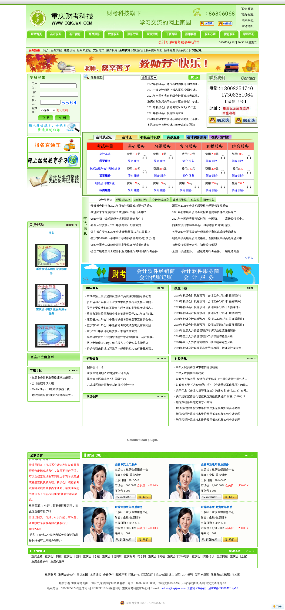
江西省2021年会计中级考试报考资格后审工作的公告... (120, 319)
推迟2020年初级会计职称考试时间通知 (171, 124)
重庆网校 (222, 556)
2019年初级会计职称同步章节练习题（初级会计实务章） (209, 348)
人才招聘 (187, 574)
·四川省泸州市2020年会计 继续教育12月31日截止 (201, 225)
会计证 (127, 137)
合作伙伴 (108, 574)
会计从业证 (104, 137)
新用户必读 (84, 50)
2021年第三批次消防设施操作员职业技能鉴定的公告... (120, 296)
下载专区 (171, 34)
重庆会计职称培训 (178, 556)
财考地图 (247, 26)
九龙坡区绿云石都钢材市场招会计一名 (110, 384)
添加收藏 (247, 14)
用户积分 (111, 50)
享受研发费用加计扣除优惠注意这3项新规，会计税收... (120, 337)
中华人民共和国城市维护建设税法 (197, 367)
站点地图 (82, 574)
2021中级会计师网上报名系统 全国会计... (172, 90)
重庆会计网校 (53, 556)
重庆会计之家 (238, 556)
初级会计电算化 (105, 183)
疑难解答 (190, 34)
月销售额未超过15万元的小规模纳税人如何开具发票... (120, 348)
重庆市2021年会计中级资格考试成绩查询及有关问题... (120, 325)
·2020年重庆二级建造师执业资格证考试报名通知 (119, 244)
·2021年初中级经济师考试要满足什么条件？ (117, 218)
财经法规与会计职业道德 (105, 168)
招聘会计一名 (95, 367)
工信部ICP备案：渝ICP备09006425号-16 (212, 588)
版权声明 (121, 574)
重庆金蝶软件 (39, 561)
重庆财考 (129, 556)
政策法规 (152, 34)
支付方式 (98, 50)
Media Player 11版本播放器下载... (52, 389)
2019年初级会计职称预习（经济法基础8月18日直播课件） (209, 324)
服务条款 (216, 574)
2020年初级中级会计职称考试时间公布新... (173, 119)
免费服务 (94, 34)
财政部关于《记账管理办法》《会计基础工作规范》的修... (212, 384)
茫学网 (141, 556)
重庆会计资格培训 (203, 556)
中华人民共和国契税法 (190, 373)
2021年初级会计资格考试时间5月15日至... (172, 107)
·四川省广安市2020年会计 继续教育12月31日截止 (120, 231)
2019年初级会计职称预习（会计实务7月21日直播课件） (208, 301)
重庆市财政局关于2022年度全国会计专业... (173, 101)
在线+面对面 (220, 137)
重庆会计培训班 (112, 556)
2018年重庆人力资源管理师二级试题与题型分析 (203, 336)
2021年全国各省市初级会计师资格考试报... (173, 95)
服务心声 (210, 34)
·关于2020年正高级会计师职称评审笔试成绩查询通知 (203, 231)
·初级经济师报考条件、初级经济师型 (194, 244)
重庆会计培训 (72, 556)
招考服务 (169, 50)
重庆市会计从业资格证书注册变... (52, 377)
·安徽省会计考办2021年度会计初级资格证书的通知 (121, 205)
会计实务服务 (197, 137)
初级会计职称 (150, 137)
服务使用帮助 (153, 50)
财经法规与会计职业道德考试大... (52, 395)
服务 (137, 161)
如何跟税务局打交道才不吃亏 (194, 402)
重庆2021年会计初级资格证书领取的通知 (112, 331)
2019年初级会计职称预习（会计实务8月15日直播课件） (208, 313)
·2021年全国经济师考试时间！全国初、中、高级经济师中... (207, 218)
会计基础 (105, 154)
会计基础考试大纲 (43, 383)
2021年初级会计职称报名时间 (165, 113)
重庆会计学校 (91, 556)
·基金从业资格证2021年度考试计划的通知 (115, 225)
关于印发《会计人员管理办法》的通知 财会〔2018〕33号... (212, 390)
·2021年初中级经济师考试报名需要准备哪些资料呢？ (203, 212)
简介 (46, 50)
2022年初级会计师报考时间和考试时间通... (173, 84)
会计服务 (55, 34)
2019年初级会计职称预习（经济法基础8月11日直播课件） (209, 318)
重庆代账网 (57, 561)
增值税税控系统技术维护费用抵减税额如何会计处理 (208, 408)
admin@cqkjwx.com (173, 588)
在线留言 (138, 50)
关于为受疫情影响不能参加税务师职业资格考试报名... (120, 308)
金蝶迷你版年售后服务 (129, 507)
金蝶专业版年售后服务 (215, 464)
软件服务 (113, 34)
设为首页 (247, 8)
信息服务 (229, 34)
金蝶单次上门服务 (126, 464)
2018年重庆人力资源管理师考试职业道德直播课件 (205, 330)
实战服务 (173, 137)
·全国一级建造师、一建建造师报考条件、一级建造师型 (205, 251)
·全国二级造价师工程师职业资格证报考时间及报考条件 (124, 251)
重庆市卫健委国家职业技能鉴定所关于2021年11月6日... (120, 313)
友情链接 (95, 574)
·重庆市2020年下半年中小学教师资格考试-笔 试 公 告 (122, 238)
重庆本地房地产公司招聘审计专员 (108, 373)
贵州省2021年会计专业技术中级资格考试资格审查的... (120, 302)
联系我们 (247, 20)
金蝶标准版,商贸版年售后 (216, 507)
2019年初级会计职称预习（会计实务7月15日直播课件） (208, 295)
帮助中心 (248, 34)
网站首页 (36, 34)
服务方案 (132, 34)
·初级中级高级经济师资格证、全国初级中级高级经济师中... (207, 238)
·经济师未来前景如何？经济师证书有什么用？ (118, 212)
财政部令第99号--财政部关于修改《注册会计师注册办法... (211, 379)
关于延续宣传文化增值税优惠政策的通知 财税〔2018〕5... (211, 396)
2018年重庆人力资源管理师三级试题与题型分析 (203, 342)
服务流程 (69, 50)
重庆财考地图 (231, 574)
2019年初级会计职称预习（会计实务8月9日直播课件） (207, 307)
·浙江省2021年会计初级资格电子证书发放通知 (199, 205)
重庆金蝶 (37, 556)
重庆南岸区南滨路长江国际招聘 (106, 379)
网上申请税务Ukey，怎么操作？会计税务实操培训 (118, 342)
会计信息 (74, 34)
